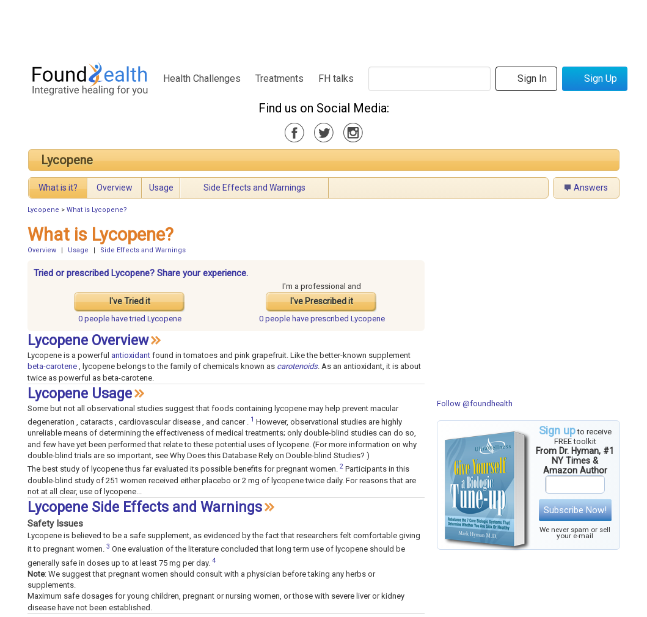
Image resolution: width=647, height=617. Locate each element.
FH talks (336, 78)
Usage (161, 187)
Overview (115, 187)
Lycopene (67, 160)
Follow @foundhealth (475, 403)
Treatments (279, 78)
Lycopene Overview (87, 340)
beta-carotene (52, 366)
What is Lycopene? (97, 210)
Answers (591, 187)
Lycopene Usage (79, 393)
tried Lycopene (129, 318)
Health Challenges (202, 78)
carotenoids (297, 366)
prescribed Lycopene (322, 318)
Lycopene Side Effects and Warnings (144, 507)
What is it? (58, 187)
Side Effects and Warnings (254, 187)
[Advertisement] (323, 27)
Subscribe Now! (575, 510)
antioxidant (130, 355)
